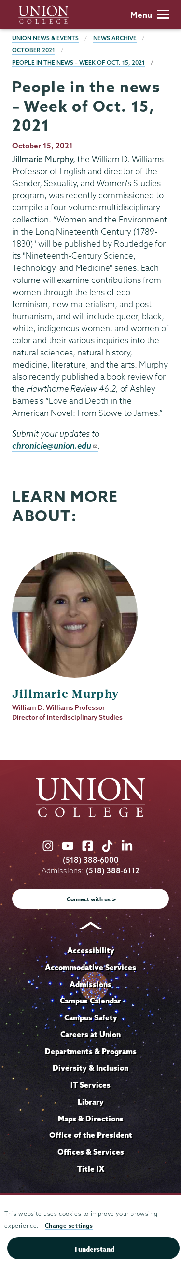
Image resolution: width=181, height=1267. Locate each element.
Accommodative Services (90, 967)
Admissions (90, 984)
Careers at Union (90, 1034)
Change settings (69, 1225)
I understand (94, 1249)
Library (91, 1101)
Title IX (90, 1169)
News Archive (115, 38)
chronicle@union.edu (55, 446)
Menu (149, 15)
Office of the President (90, 1135)
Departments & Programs (91, 1051)
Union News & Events (45, 38)
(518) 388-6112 (112, 870)
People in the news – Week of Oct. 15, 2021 (78, 62)
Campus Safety (90, 1017)
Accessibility (90, 950)
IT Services (90, 1085)
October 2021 (33, 50)
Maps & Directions (91, 1118)
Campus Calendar (90, 1000)
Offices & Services (90, 1152)
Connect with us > (91, 899)
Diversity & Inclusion (90, 1068)
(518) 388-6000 (91, 860)
